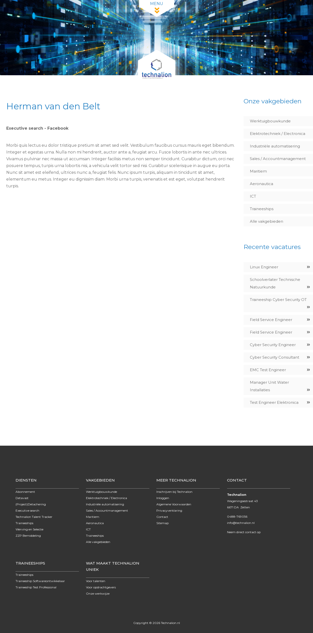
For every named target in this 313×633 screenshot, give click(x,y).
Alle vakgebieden (266, 221)
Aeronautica (261, 183)
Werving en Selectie (29, 529)
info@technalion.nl (241, 523)
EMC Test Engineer (268, 369)
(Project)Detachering (31, 504)
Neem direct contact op (244, 532)
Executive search (27, 510)
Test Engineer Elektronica (274, 402)
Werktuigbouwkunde (270, 121)
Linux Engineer (264, 267)
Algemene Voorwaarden (173, 504)
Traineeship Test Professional (36, 587)
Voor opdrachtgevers (101, 587)
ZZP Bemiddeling (28, 535)
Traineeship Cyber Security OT (278, 299)
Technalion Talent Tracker (34, 517)
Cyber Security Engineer (273, 344)
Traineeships (261, 208)
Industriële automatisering (275, 146)
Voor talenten (95, 581)
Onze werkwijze (98, 593)
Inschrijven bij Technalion (174, 492)
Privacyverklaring (169, 510)
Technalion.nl (170, 623)
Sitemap (162, 523)
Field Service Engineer (271, 319)
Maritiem (258, 171)
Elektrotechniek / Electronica (277, 133)
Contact (162, 517)
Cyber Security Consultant (274, 357)
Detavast (22, 498)
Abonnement (25, 492)
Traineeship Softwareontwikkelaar (40, 581)
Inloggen (162, 498)
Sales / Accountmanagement (278, 158)
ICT (253, 196)
